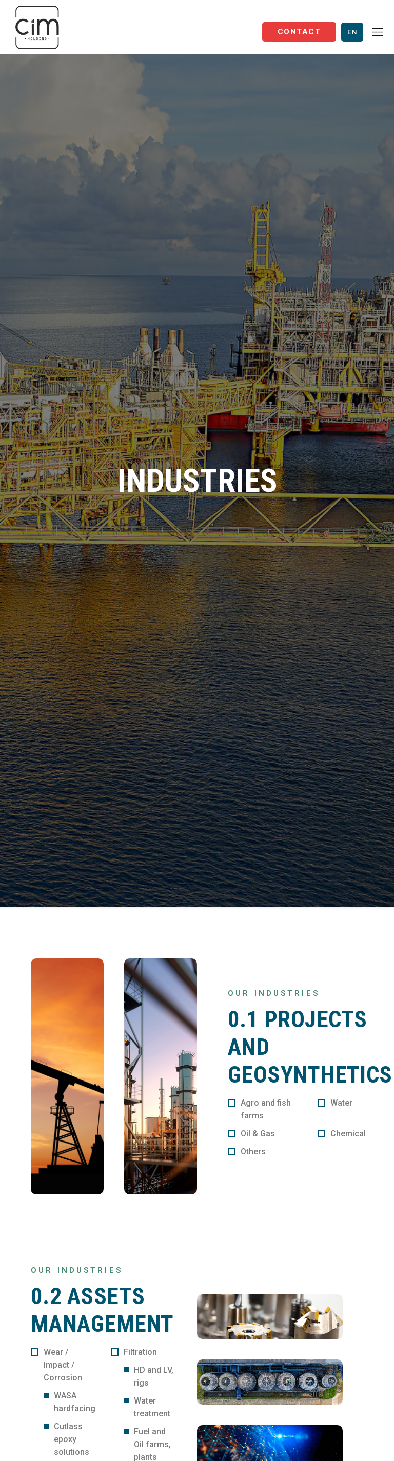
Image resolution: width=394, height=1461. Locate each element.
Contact (299, 31)
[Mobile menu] (377, 32)
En (352, 32)
